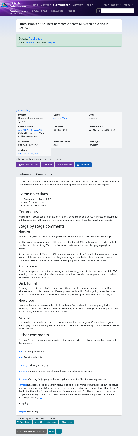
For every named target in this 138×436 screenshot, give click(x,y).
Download (83, 164)
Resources (57, 10)
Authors (22, 150)
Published (35, 38)
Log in (128, 4)
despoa (51, 42)
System (22, 114)
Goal (91, 114)
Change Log (66, 422)
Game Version (25, 126)
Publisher (41, 42)
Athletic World (60, 117)
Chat (44, 10)
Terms (51, 431)
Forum (35, 10)
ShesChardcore (25, 153)
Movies (44, 4)
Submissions (60, 4)
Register (116, 4)
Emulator (58, 126)
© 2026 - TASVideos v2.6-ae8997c (31, 431)
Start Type (94, 141)
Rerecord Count (61, 141)
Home (34, 4)
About (71, 10)
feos (36, 153)
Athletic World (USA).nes (30, 129)
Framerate (23, 141)
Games (77, 4)
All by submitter (64, 164)
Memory (23, 365)
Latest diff (38, 422)
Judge (21, 42)
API (58, 431)
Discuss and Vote (28, 164)
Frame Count (96, 126)
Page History (24, 422)
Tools (88, 4)
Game (56, 114)
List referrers (51, 422)
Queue (47, 164)
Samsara (29, 42)
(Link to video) (23, 110)
